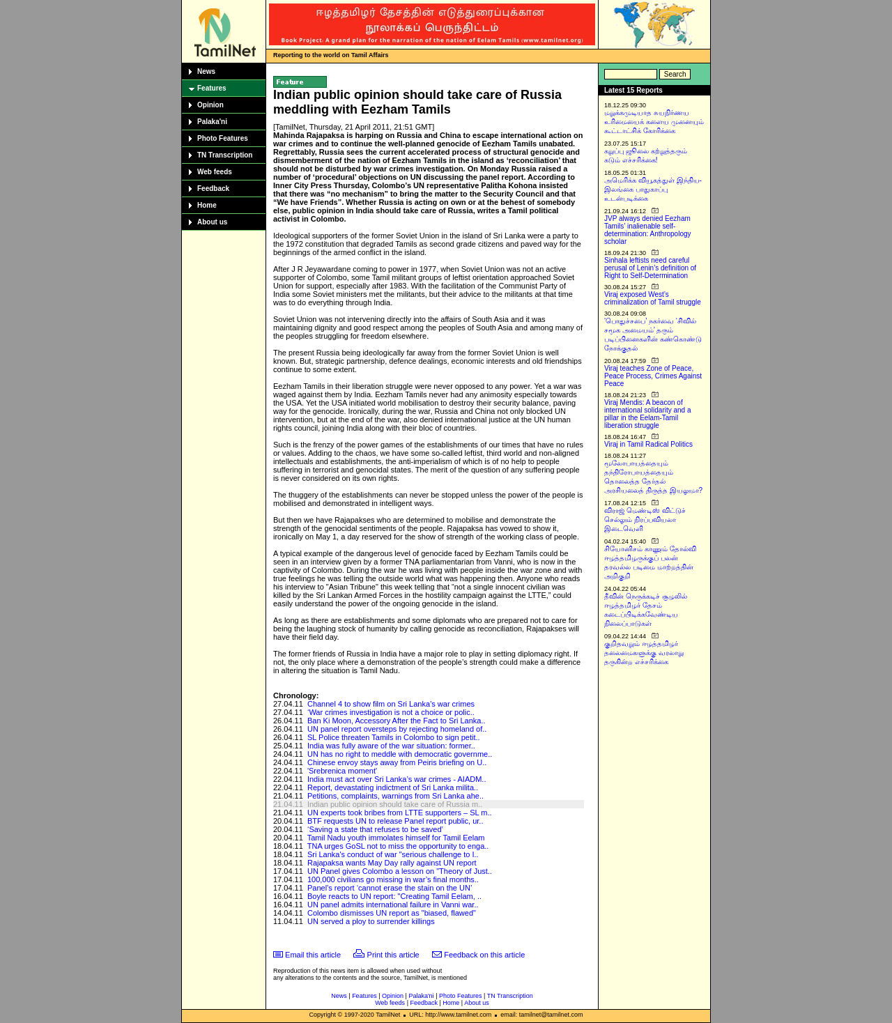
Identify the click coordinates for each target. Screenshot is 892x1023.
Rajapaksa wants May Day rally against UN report (392, 863)
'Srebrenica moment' (342, 771)
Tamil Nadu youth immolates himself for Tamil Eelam (396, 837)
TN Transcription (224, 155)
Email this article (313, 955)
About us (212, 222)
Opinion (210, 105)
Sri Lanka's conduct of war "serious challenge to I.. (393, 854)
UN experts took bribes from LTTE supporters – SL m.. (399, 812)
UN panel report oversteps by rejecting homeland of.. (396, 729)
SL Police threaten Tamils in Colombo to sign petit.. (393, 737)
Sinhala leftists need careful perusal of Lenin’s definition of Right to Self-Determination (650, 267)
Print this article (393, 955)
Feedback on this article (484, 955)
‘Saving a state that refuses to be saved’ (375, 829)
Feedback (213, 188)
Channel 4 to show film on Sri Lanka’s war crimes (391, 704)
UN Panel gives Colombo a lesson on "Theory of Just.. (399, 871)
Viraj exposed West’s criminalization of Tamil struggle (652, 298)
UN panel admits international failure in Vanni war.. (393, 904)
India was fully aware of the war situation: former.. (391, 745)
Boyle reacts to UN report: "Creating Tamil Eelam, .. (394, 896)
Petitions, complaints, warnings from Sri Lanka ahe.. (395, 796)
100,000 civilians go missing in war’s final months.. (393, 879)
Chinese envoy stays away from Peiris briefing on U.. (396, 762)
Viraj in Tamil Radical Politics (648, 444)
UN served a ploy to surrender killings (371, 921)
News (206, 71)
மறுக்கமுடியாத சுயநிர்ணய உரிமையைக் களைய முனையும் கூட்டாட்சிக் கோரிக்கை (654, 121)
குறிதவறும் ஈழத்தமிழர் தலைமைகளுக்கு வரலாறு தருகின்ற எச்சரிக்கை (644, 653)
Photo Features (222, 138)
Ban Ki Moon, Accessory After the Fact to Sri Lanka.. (396, 720)
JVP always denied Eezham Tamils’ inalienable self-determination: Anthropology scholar (647, 230)
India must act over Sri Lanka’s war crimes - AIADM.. (396, 779)
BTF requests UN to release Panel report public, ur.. (395, 821)
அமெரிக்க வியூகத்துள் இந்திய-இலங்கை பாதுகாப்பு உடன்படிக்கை (653, 189)
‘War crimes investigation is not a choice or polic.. (391, 712)
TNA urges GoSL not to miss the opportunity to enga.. (398, 846)
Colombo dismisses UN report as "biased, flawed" (391, 913)
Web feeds (214, 172)
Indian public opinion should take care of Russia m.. (394, 804)
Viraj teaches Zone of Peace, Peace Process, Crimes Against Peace (653, 375)
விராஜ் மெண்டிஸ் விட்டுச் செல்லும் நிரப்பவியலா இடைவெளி (645, 519)
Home (207, 205)
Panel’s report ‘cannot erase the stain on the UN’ (389, 888)
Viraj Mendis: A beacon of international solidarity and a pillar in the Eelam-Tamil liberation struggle (647, 414)
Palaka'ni (212, 121)
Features (211, 88)
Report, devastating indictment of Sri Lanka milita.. (392, 787)
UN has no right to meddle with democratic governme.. (399, 754)
